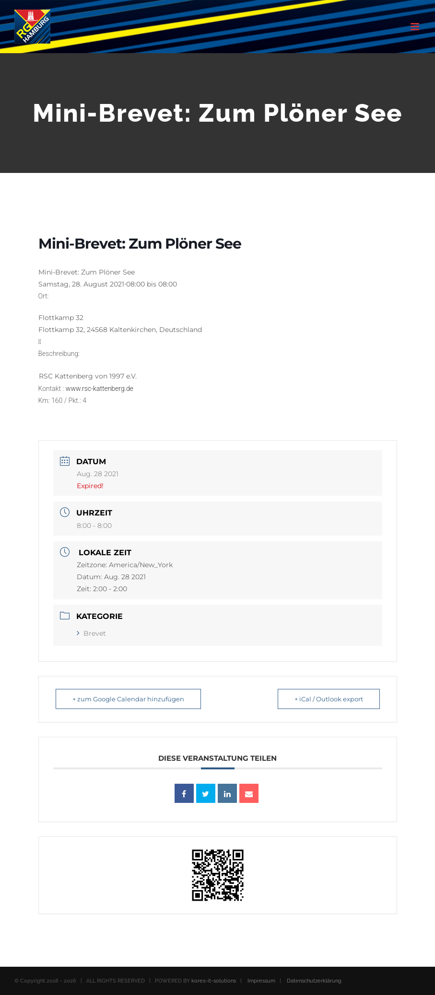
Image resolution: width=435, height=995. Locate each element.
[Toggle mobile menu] (416, 27)
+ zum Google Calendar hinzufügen (128, 699)
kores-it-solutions (213, 981)
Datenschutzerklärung (314, 981)
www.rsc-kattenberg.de (99, 388)
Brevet (91, 633)
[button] (217, 313)
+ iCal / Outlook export (328, 699)
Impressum (261, 981)
